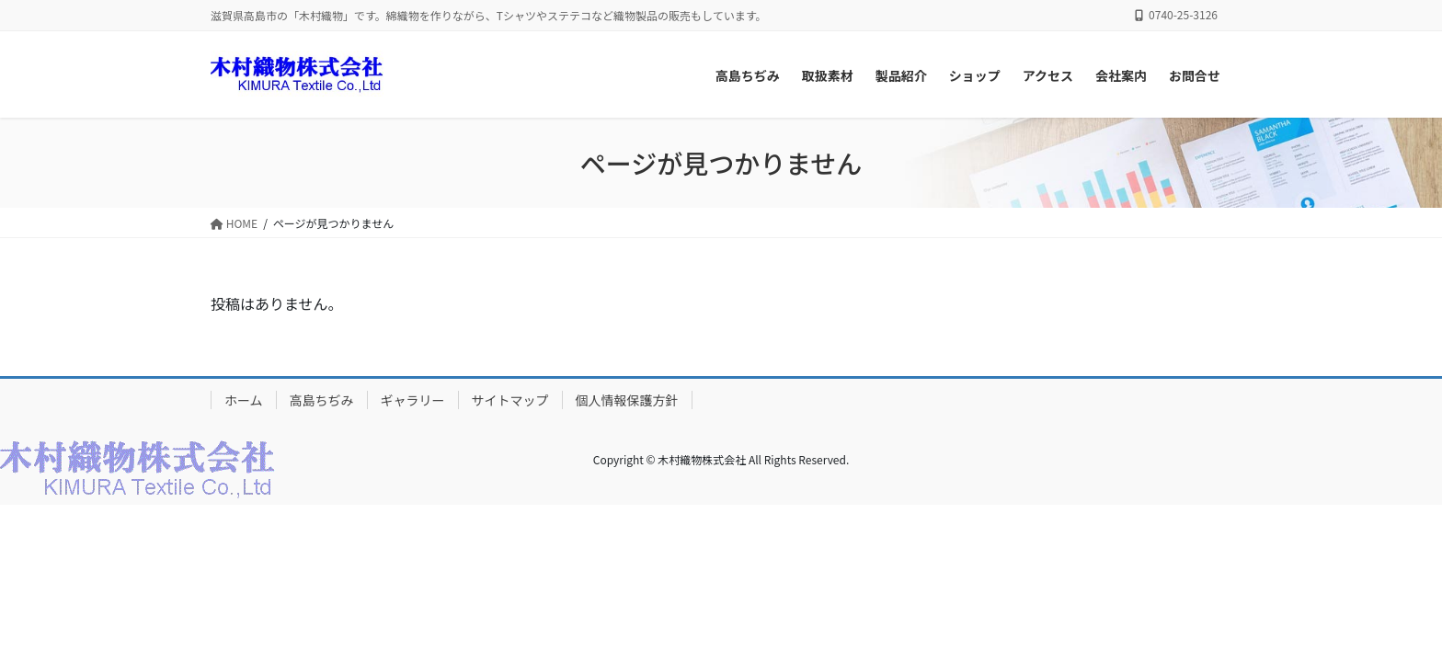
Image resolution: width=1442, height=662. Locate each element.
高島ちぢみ (322, 400)
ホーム (243, 400)
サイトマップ (510, 400)
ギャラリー (413, 400)
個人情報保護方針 (627, 400)
